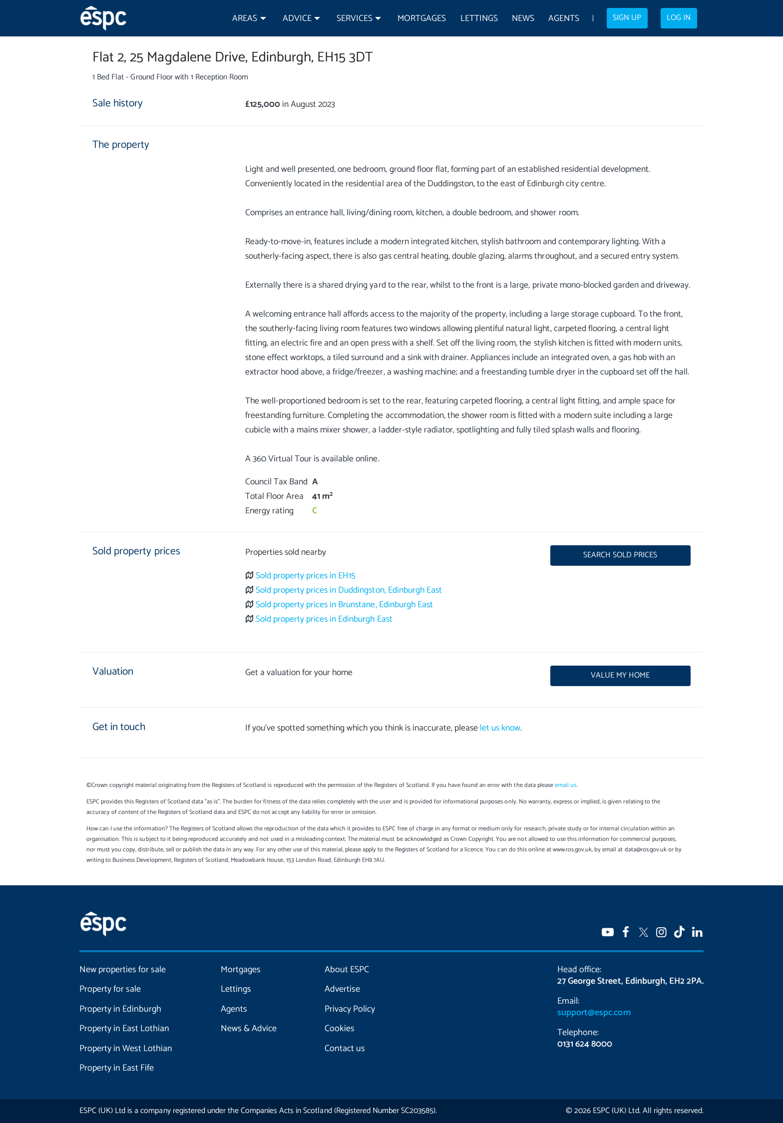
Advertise (342, 989)
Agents (563, 18)
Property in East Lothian (124, 1028)
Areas (244, 18)
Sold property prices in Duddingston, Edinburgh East (349, 590)
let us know (500, 728)
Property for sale (110, 989)
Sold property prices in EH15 (306, 576)
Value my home (620, 675)
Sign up (627, 17)
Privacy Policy (350, 1009)
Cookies (340, 1028)
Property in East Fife (116, 1068)
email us (565, 785)
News (523, 18)
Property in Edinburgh (120, 1009)
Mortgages (421, 18)
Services (355, 18)
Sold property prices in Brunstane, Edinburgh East (344, 605)
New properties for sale (122, 969)
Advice (297, 18)
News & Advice (249, 1028)
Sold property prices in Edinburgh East (324, 619)
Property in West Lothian (126, 1048)
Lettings (479, 18)
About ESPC (347, 969)
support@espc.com (593, 1012)
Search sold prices (620, 555)
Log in (679, 17)
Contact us (345, 1048)
